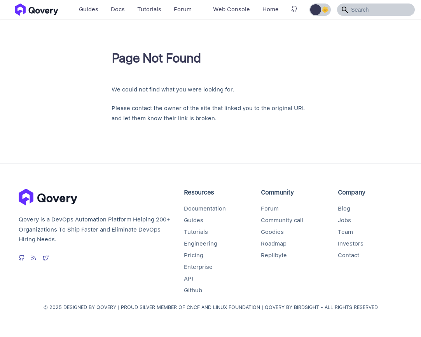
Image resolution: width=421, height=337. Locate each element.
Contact (348, 255)
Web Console (231, 9)
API (188, 278)
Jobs (344, 220)
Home (270, 9)
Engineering (200, 243)
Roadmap (273, 243)
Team (345, 231)
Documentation (205, 208)
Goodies (272, 231)
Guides (88, 9)
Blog (344, 208)
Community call (282, 220)
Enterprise (198, 266)
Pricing (193, 255)
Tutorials (149, 9)
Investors (350, 243)
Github (193, 290)
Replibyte (274, 255)
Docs (118, 9)
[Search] (376, 10)
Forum (183, 9)
